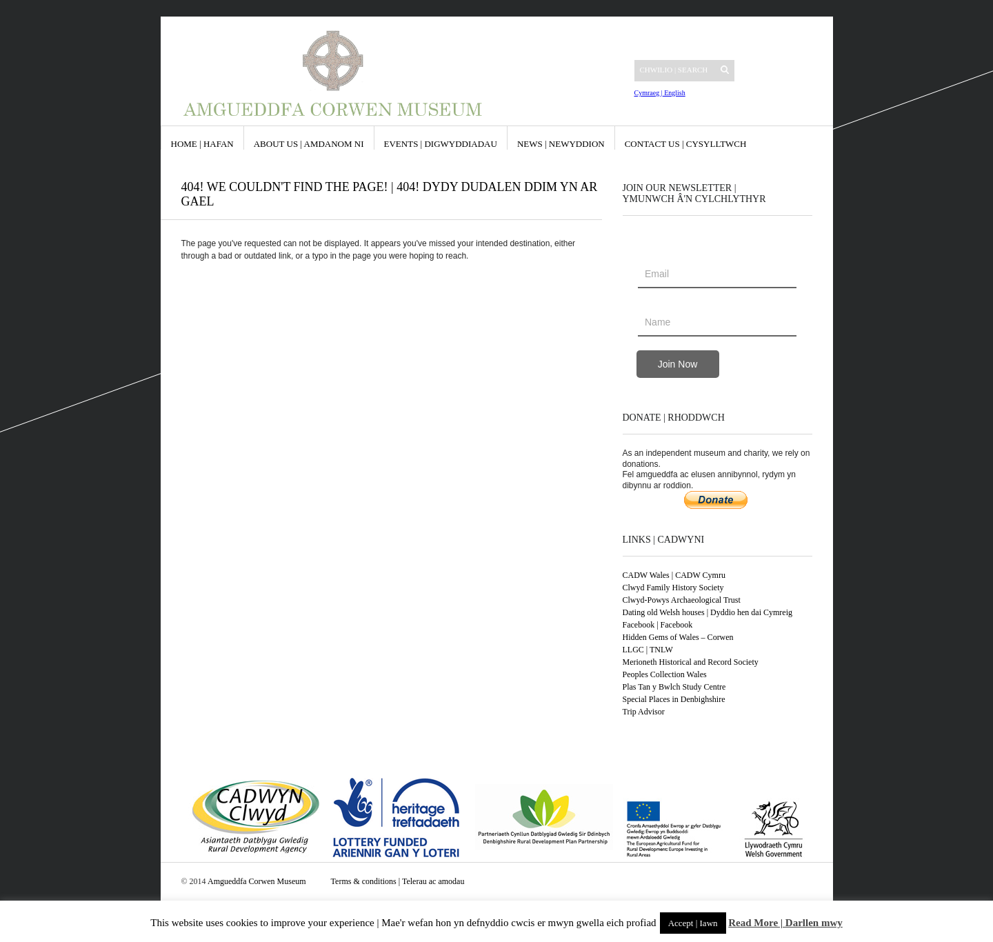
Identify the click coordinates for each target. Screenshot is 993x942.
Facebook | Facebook (658, 625)
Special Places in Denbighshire (674, 699)
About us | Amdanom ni (309, 144)
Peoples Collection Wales (665, 674)
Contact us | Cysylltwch (686, 144)
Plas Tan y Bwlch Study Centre (674, 687)
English (674, 93)
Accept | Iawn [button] (693, 923)
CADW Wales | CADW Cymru (674, 575)
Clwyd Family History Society (673, 587)
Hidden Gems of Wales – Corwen (678, 637)
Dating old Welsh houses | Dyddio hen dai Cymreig (708, 612)
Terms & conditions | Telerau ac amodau (398, 881)
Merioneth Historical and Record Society (691, 662)
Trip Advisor (644, 711)
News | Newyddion (561, 144)
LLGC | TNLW (648, 649)
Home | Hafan (202, 144)
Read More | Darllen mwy (785, 922)
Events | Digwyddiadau (440, 144)
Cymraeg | (648, 93)
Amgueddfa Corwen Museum (257, 881)
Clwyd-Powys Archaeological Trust (682, 600)
